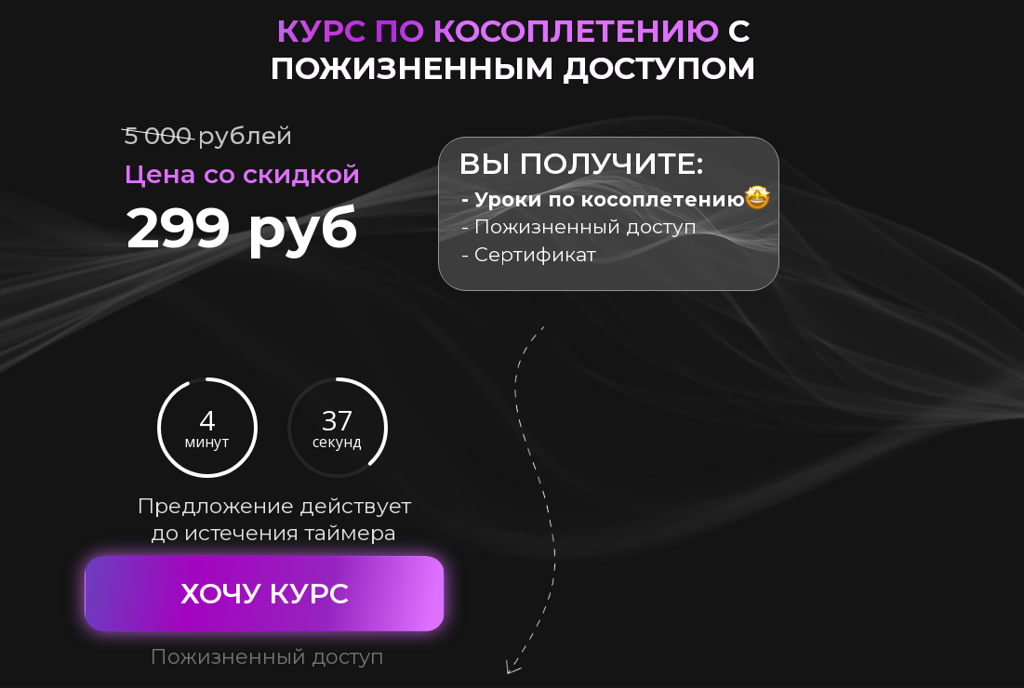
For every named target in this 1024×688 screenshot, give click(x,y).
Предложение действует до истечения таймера (274, 519)
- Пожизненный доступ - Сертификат (603, 227)
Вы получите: (581, 163)
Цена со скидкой (242, 174)
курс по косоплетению (513, 49)
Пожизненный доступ (267, 656)
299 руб (242, 226)
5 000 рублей (208, 136)
